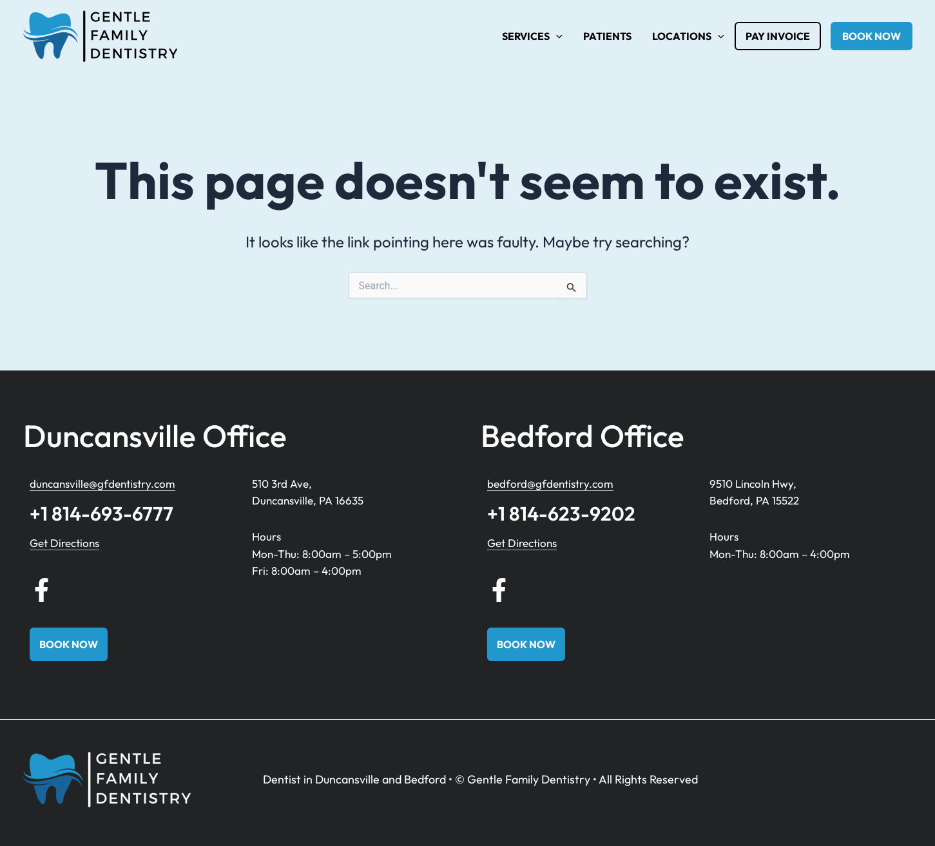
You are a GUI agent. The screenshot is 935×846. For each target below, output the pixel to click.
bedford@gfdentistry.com (550, 483)
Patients (607, 36)
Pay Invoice (778, 36)
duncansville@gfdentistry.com (102, 483)
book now (871, 36)
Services (532, 36)
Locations (688, 36)
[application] (556, 36)
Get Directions (64, 543)
